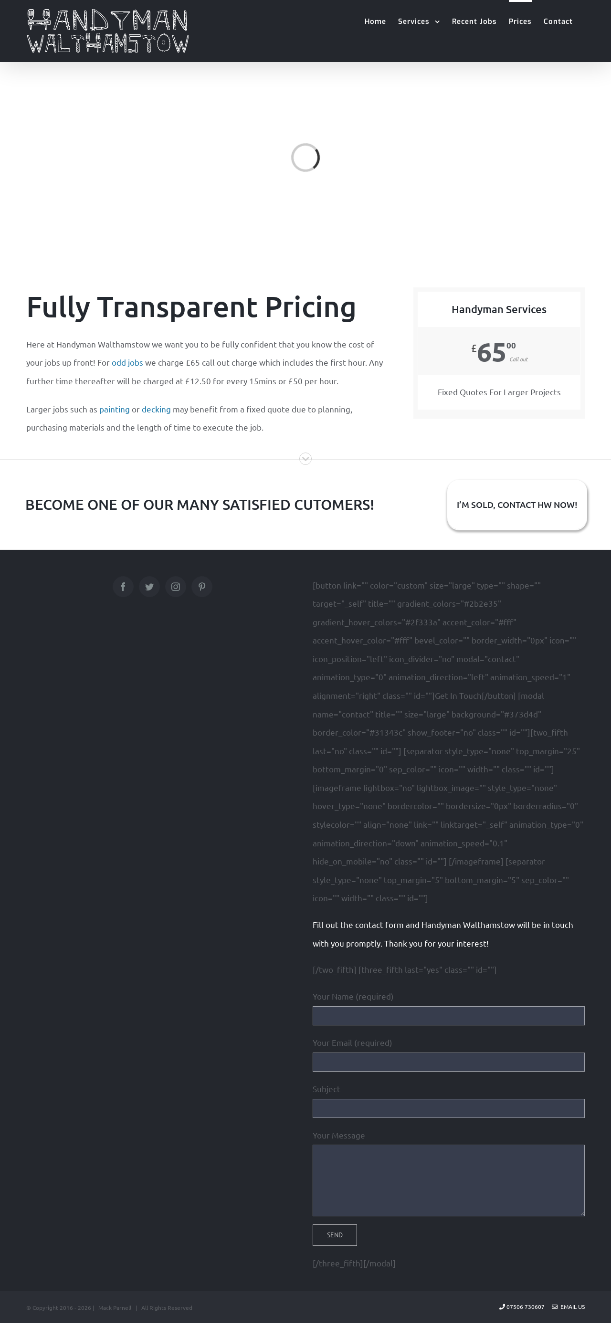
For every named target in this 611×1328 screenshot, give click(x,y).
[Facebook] (123, 586)
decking (156, 409)
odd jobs (127, 362)
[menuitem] (375, 21)
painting (114, 409)
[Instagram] (175, 586)
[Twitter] (149, 586)
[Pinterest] (201, 586)
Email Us (568, 1306)
